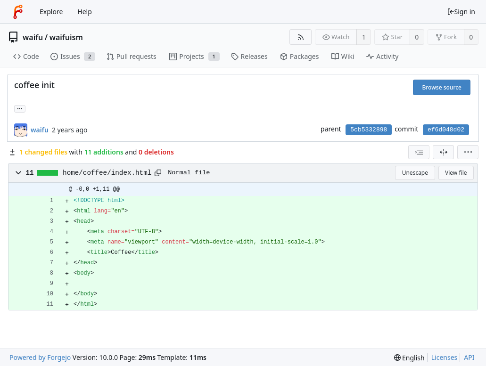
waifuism (66, 37)
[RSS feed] (300, 37)
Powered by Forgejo (40, 357)
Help (84, 11)
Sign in (461, 11)
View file (456, 173)
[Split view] (443, 152)
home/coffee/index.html (107, 173)
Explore (51, 11)
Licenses (444, 357)
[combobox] (418, 152)
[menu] (467, 152)
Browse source (441, 87)
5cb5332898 (368, 129)
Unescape (415, 173)
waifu (33, 37)
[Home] (18, 11)
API (469, 357)
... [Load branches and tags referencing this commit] (20, 108)
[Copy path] (158, 172)
